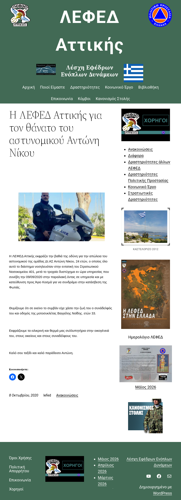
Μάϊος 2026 (145, 387)
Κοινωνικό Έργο (142, 186)
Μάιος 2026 (108, 459)
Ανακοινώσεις (67, 395)
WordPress (162, 493)
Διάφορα (136, 155)
